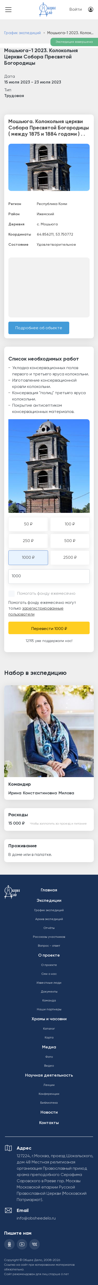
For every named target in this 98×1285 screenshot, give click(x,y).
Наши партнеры (49, 1009)
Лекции (49, 1085)
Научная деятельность (49, 1075)
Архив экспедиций (49, 919)
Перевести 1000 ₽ (49, 629)
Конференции (49, 1094)
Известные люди (49, 982)
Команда (49, 1000)
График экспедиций (22, 33)
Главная (49, 890)
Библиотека (49, 1102)
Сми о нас (49, 974)
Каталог (49, 1028)
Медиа (49, 1047)
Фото (49, 1057)
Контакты (49, 1123)
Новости (49, 1112)
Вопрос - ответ (49, 945)
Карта (49, 1037)
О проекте (49, 955)
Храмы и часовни (49, 1019)
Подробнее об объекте (38, 328)
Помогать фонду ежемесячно (46, 594)
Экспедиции (49, 901)
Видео (49, 1065)
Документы (49, 991)
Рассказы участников (49, 937)
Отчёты (49, 928)
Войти (76, 10)
